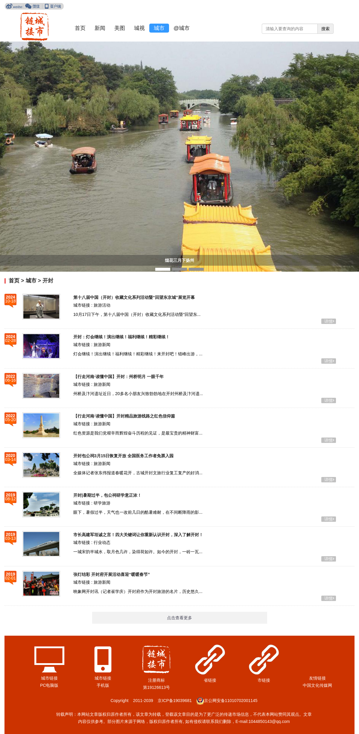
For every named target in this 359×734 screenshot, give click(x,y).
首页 (80, 28)
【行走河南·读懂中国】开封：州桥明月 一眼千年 (118, 376)
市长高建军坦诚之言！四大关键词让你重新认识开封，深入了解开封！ (138, 534)
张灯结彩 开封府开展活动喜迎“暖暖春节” (111, 574)
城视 (139, 28)
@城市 (182, 28)
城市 (159, 28)
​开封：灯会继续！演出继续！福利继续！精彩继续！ (121, 336)
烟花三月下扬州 (179, 260)
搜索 (325, 28)
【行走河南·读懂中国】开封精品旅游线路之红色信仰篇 (124, 416)
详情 (328, 321)
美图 (119, 28)
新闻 (100, 28)
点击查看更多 (179, 617)
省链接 (210, 680)
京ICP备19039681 (175, 700)
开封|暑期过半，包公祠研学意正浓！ (107, 495)
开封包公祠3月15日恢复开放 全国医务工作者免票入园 (123, 455)
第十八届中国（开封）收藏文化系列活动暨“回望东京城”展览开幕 (134, 297)
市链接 (264, 680)
